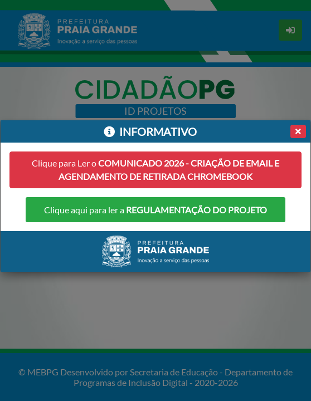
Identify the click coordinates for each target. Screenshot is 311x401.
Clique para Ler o (155, 170)
